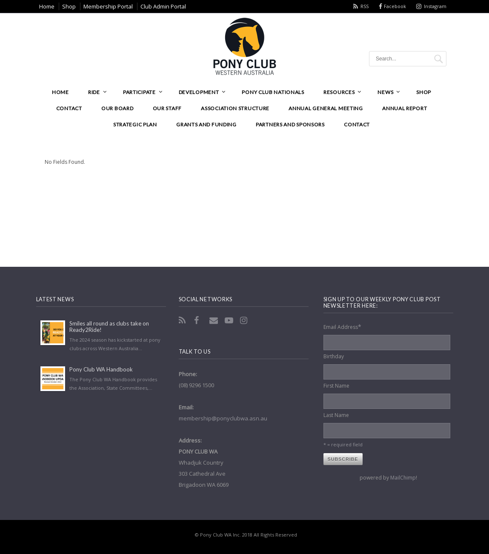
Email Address (342, 327)
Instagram (435, 6)
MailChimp (403, 477)
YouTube (230, 320)
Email (214, 320)
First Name (336, 385)
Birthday (333, 356)
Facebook (395, 6)
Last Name (336, 415)
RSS (364, 6)
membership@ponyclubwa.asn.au (223, 418)
